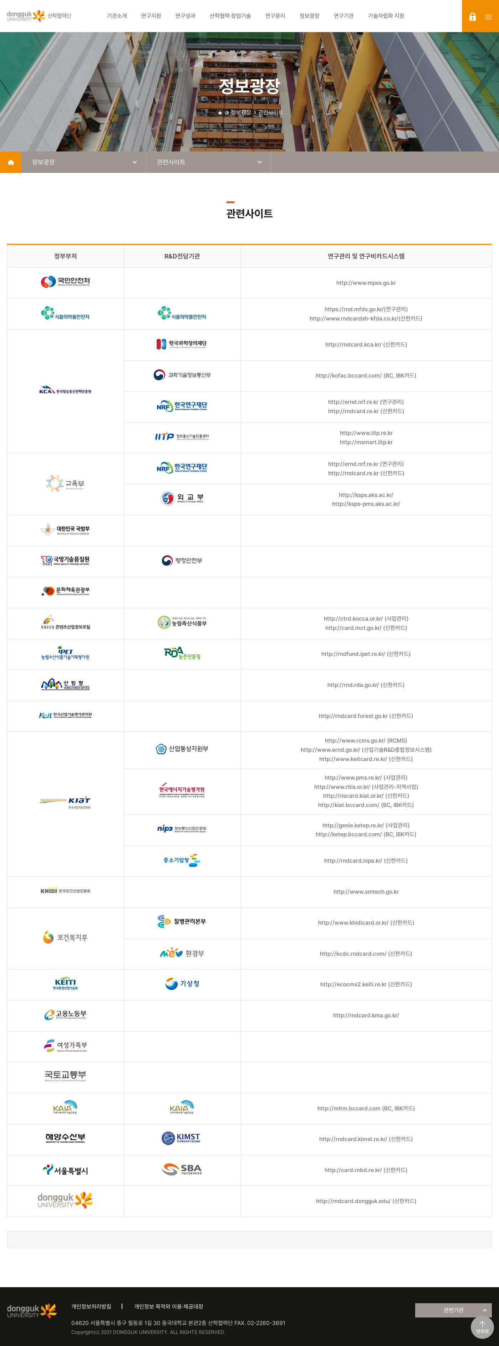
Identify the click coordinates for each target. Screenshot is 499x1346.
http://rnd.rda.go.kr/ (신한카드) (366, 685)
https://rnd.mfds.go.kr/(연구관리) (366, 309)
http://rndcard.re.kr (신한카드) (366, 411)
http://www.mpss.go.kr (366, 282)
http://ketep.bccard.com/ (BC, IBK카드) (366, 834)
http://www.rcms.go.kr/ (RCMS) (366, 740)
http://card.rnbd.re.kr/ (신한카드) (366, 1170)
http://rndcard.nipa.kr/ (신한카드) (366, 860)
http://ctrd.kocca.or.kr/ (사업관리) (366, 618)
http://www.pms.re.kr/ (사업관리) (366, 777)
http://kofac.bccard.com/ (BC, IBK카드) (366, 375)
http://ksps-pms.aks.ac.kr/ (366, 503)
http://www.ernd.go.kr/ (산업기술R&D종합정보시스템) (366, 749)
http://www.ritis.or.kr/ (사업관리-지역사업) (366, 787)
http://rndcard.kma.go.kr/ (366, 1015)
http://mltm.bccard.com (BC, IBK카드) (366, 1108)
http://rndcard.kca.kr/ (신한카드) (366, 344)
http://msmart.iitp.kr (366, 442)
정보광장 (241, 112)
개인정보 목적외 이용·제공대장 (168, 1306)
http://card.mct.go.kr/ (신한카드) (366, 628)
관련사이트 (270, 112)
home (10, 162)
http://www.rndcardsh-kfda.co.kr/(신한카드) (366, 318)
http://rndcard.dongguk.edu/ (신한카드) (366, 1201)
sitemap (488, 16)
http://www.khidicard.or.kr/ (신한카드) (366, 922)
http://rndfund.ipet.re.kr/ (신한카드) (366, 654)
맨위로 (482, 1331)
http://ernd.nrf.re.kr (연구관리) (366, 402)
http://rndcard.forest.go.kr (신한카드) (366, 716)
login (472, 16)
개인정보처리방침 (91, 1306)
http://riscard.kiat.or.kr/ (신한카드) (366, 795)
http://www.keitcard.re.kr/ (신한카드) (366, 759)
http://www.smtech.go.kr (366, 891)
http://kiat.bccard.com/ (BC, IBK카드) (366, 805)
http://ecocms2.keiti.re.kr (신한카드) (366, 984)
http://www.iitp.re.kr (366, 433)
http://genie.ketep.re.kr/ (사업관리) (366, 825)
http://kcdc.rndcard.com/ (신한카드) (366, 953)
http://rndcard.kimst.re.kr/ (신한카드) (366, 1139)
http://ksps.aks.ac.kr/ (366, 495)
